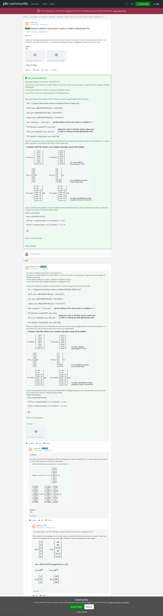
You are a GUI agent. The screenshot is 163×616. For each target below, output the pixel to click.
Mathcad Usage (31, 65)
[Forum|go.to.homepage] (15, 3)
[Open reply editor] (67, 254)
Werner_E (33, 267)
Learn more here (119, 11)
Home (25, 17)
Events (45, 4)
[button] (142, 4)
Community (33, 17)
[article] (67, 355)
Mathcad (52, 17)
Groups (51, 4)
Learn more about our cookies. (118, 602)
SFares (32, 22)
